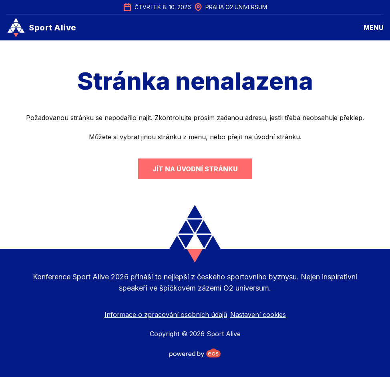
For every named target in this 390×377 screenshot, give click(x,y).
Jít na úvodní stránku (195, 169)
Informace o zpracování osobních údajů (166, 315)
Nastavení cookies (258, 315)
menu (374, 28)
